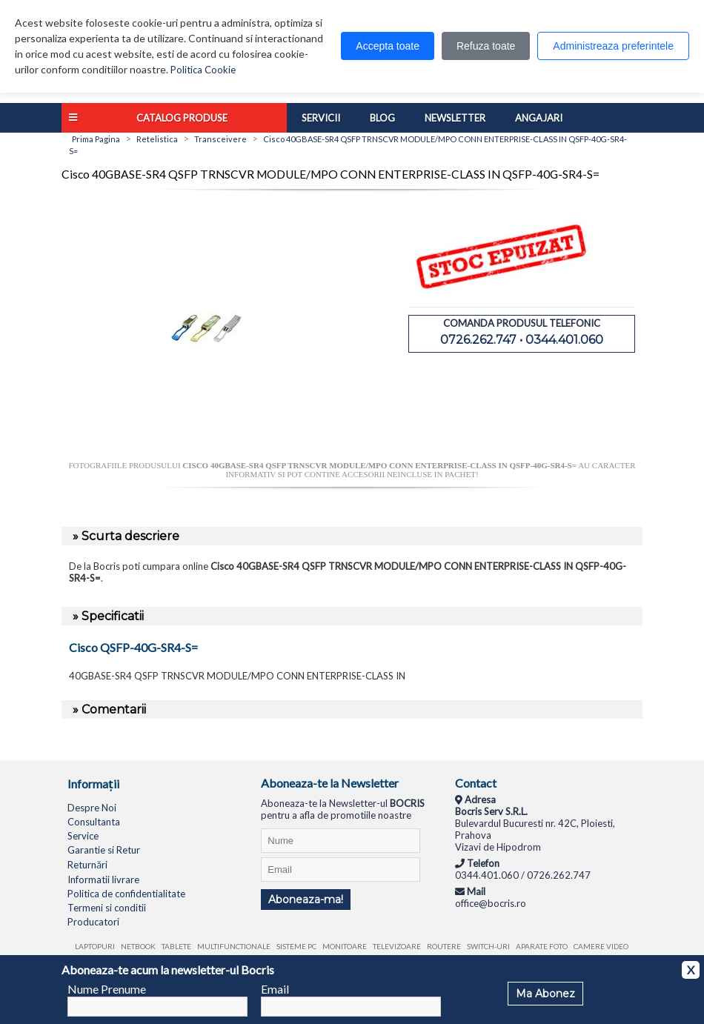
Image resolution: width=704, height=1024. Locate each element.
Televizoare (397, 946)
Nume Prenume (106, 989)
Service (83, 836)
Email (275, 989)
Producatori (93, 922)
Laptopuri (95, 946)
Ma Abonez (545, 993)
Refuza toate (485, 46)
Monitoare (344, 946)
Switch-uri (488, 946)
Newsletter (455, 118)
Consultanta (93, 822)
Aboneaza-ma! (305, 899)
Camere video (601, 946)
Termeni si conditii (106, 908)
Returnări (87, 865)
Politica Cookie (203, 70)
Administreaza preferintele (613, 46)
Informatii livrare (103, 879)
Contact (476, 783)
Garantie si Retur (103, 850)
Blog (382, 118)
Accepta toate (387, 46)
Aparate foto (542, 946)
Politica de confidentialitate (126, 894)
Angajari (538, 118)
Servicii (321, 118)
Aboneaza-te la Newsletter (330, 783)
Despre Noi (91, 808)
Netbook (138, 946)
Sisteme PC (296, 946)
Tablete (176, 946)
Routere (444, 946)
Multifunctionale (233, 946)
